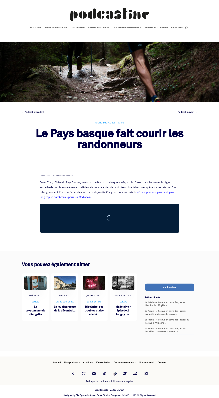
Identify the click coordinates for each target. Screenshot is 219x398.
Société (35, 301)
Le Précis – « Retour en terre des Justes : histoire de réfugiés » (165, 304)
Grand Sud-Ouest (105, 122)
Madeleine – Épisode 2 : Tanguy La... (123, 311)
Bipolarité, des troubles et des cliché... (94, 311)
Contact (178, 27)
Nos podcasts (56, 27)
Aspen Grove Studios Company (105, 395)
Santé (90, 301)
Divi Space (81, 395)
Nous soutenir (156, 27)
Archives (78, 27)
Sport (121, 122)
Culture (123, 301)
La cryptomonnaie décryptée (35, 311)
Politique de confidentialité (100, 381)
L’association (98, 27)
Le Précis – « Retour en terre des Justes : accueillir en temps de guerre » (165, 312)
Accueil (36, 27)
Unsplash (69, 175)
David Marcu (57, 175)
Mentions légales (124, 381)
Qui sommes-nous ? (127, 27)
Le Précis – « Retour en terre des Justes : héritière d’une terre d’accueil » (165, 330)
